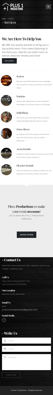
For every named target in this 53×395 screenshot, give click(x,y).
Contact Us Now (26, 235)
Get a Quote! (9, 61)
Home (4, 19)
